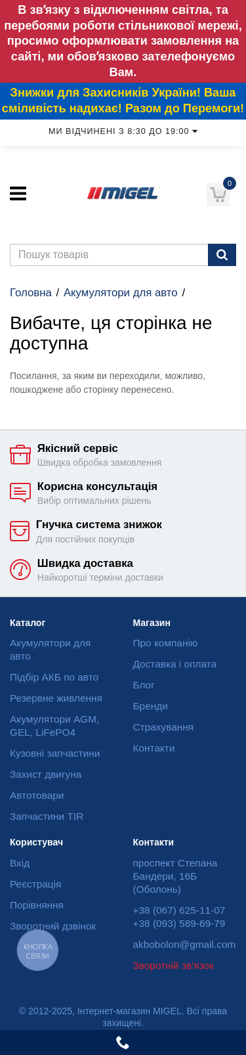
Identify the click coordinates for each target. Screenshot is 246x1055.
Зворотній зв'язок (173, 965)
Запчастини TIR (46, 816)
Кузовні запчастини (55, 753)
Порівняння (37, 904)
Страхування (163, 726)
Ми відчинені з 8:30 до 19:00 (123, 131)
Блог (144, 684)
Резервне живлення (56, 698)
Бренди (150, 705)
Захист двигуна (45, 774)
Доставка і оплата (175, 663)
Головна (31, 292)
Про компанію (165, 642)
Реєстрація (35, 883)
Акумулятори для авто (121, 292)
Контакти (154, 747)
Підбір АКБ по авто (54, 677)
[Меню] (18, 193)
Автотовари (37, 795)
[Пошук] (222, 255)
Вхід (20, 862)
